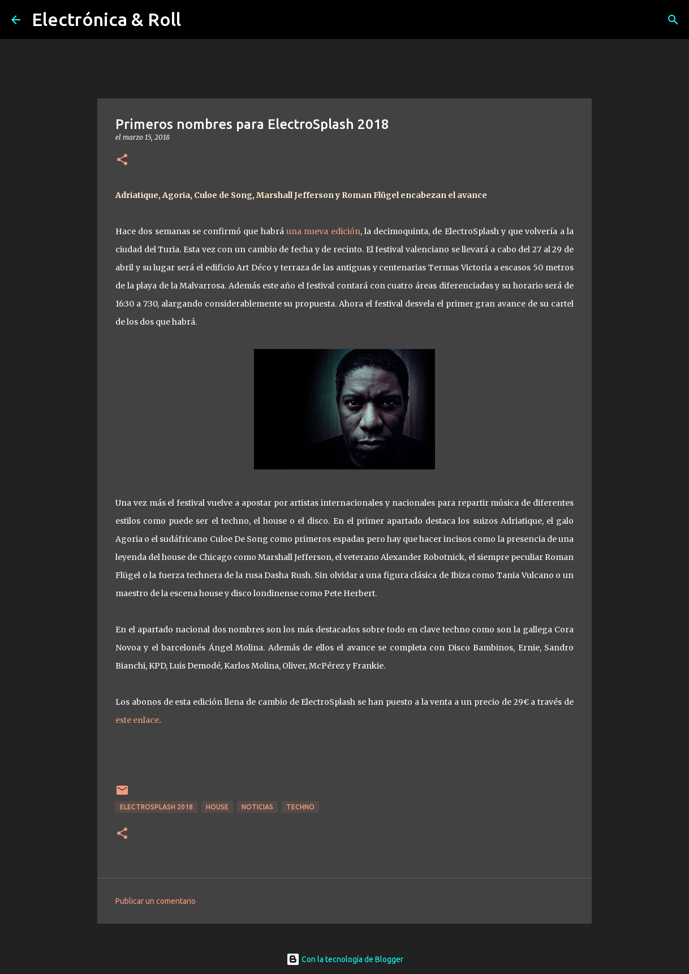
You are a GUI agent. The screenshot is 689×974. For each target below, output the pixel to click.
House (217, 807)
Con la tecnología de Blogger (344, 959)
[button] (122, 160)
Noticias (257, 807)
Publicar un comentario (155, 901)
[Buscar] (673, 19)
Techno (300, 807)
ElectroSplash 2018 (156, 807)
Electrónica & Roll (106, 19)
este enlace (137, 720)
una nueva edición (323, 231)
